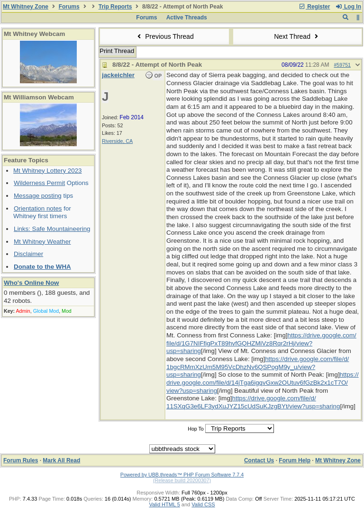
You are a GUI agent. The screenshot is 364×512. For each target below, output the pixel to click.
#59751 (342, 65)
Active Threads (186, 17)
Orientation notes (38, 208)
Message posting (38, 195)
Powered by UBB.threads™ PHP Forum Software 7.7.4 (182, 474)
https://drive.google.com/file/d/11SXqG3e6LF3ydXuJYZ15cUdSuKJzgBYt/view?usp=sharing (253, 402)
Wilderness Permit (39, 182)
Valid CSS (203, 504)
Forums (69, 6)
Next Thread (297, 36)
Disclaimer (28, 253)
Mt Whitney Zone (25, 6)
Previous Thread (164, 36)
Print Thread (117, 50)
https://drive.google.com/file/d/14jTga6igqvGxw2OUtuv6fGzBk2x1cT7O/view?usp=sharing (262, 382)
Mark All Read (61, 460)
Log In (348, 6)
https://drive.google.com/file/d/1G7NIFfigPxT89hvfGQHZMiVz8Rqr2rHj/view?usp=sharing (261, 343)
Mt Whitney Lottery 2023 (47, 170)
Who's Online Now (31, 282)
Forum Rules (20, 460)
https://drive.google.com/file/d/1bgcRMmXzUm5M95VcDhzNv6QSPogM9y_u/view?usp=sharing (257, 366)
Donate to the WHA (42, 266)
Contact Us (259, 460)
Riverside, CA (117, 141)
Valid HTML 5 (164, 504)
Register (314, 6)
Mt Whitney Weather (42, 241)
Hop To (196, 429)
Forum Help (294, 460)
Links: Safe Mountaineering (52, 228)
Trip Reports (115, 6)
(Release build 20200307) (182, 480)
